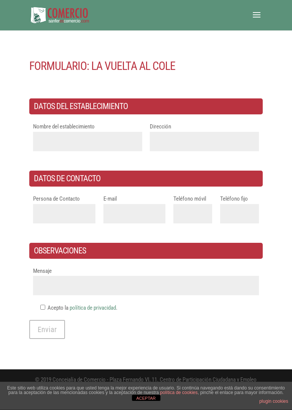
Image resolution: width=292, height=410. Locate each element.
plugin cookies (273, 401)
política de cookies (179, 392)
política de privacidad (93, 307)
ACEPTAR (146, 398)
